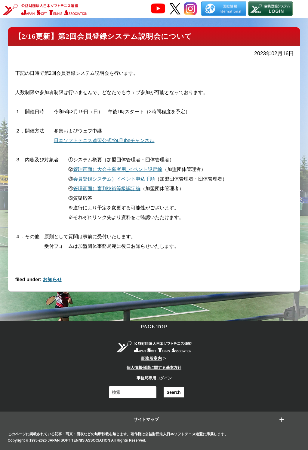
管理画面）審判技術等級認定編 (106, 188)
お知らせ (52, 279)
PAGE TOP (154, 326)
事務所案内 (151, 358)
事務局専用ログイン (154, 378)
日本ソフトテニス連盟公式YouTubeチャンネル (104, 140)
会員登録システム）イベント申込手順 (114, 178)
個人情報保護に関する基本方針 (154, 367)
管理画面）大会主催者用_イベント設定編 (117, 169)
